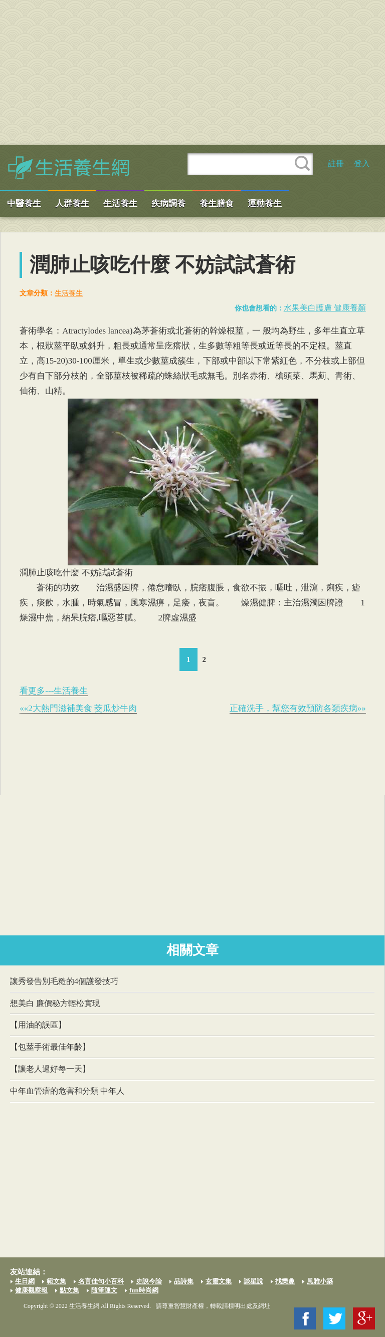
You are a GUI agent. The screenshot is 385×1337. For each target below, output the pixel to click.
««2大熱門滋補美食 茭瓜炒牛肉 (78, 708)
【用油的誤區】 (38, 1025)
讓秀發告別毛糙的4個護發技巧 (64, 981)
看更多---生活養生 (54, 691)
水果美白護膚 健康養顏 (325, 307)
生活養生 (120, 203)
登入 (362, 163)
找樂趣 (285, 1281)
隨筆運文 (104, 1290)
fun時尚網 (143, 1290)
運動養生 (265, 203)
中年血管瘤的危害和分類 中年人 (67, 1091)
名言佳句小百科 (101, 1281)
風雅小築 (320, 1281)
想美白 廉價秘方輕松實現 (55, 1003)
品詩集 (184, 1281)
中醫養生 (24, 203)
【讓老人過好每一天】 (50, 1069)
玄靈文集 (219, 1281)
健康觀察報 (31, 1290)
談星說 (253, 1281)
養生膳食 (217, 203)
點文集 (69, 1290)
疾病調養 (168, 203)
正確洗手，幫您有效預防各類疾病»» (298, 708)
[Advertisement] (192, 73)
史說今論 (149, 1281)
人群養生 (72, 203)
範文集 (56, 1281)
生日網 (25, 1281)
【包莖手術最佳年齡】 (50, 1047)
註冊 (336, 163)
